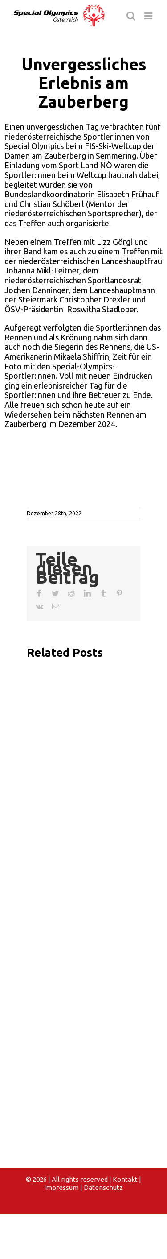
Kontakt (125, 1179)
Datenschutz (103, 1187)
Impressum (61, 1187)
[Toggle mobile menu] (149, 16)
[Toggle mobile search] (130, 16)
